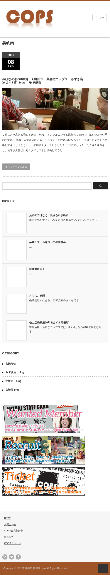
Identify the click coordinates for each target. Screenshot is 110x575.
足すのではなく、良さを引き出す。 (50, 215)
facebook (18, 557)
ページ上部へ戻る (103, 568)
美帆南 (37, 82)
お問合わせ (10, 524)
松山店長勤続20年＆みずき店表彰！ (50, 322)
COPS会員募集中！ (14, 530)
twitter (11, 557)
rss (4, 557)
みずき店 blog (15, 82)
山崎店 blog (12, 389)
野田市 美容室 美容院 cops (31, 568)
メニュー (99, 17)
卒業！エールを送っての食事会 (47, 242)
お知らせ (10, 363)
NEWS (7, 518)
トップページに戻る (16, 166)
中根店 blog (13, 381)
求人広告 (9, 537)
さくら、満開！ (38, 295)
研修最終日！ (37, 268)
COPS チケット (12, 543)
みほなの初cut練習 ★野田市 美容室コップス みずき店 (42, 79)
